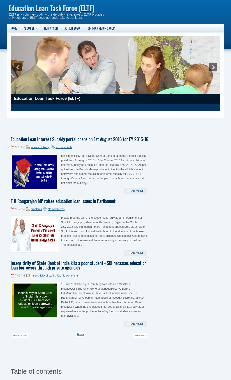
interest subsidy (40, 147)
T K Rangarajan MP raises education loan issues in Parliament (63, 201)
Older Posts (140, 335)
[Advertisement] (93, 124)
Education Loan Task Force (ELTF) (51, 8)
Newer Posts (20, 335)
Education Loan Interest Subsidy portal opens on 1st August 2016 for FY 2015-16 (79, 139)
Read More (135, 191)
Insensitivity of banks (43, 275)
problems (36, 209)
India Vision (51, 28)
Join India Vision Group (101, 28)
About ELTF (30, 28)
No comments (63, 147)
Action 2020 (72, 28)
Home (14, 28)
